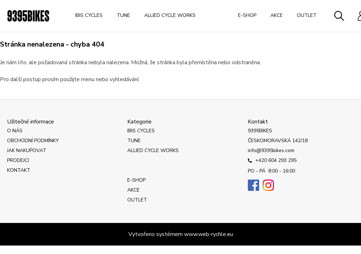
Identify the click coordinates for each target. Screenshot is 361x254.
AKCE (276, 15)
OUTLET (307, 15)
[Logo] (28, 16)
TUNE (123, 15)
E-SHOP (247, 15)
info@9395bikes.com (271, 150)
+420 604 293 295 (272, 161)
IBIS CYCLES (89, 15)
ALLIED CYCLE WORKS (170, 15)
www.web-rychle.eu (208, 234)
